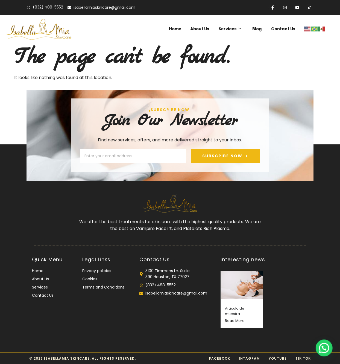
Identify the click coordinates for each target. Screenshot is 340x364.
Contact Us (283, 28)
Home (177, 28)
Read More (235, 320)
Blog (258, 28)
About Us (202, 28)
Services (232, 28)
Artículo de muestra (234, 311)
